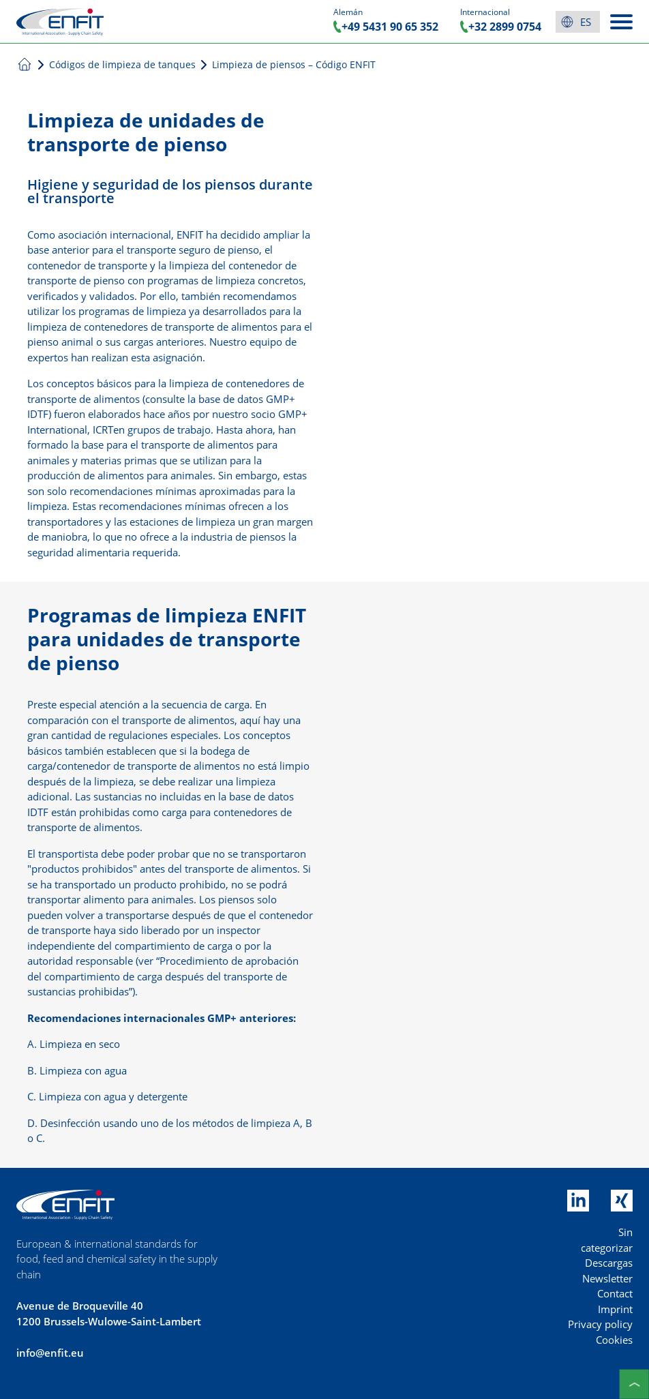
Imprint (615, 1309)
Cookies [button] (614, 1340)
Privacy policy (600, 1324)
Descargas (609, 1262)
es (585, 22)
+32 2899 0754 (504, 26)
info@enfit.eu (50, 1352)
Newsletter (607, 1278)
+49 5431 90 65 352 (390, 26)
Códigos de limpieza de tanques (122, 64)
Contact (615, 1293)
